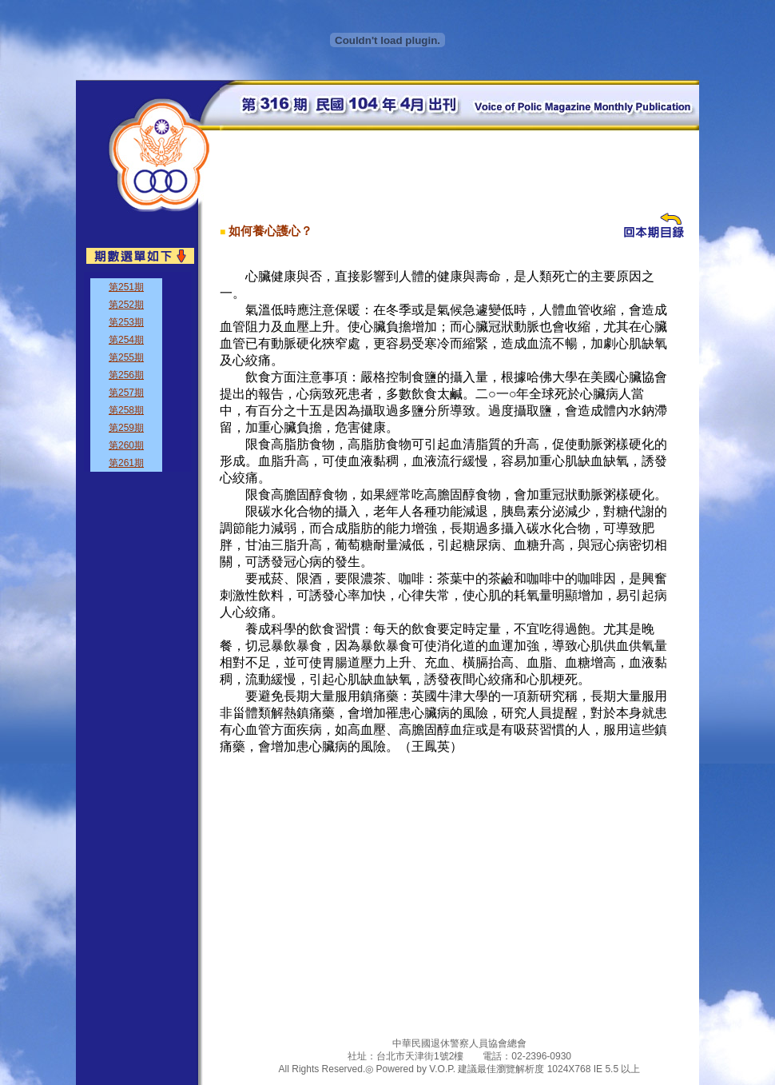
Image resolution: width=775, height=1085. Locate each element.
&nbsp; (138, 372)
